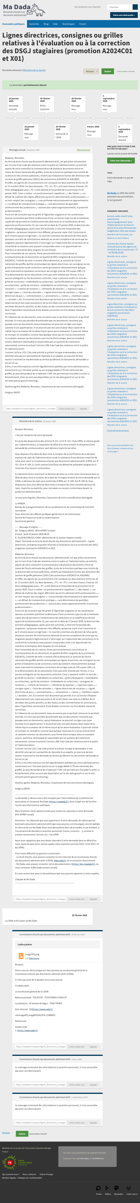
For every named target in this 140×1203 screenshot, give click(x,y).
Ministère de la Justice (34, 70)
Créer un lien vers (67, 408)
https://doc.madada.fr (83, 863)
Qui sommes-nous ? (10, 1174)
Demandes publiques (13, 23)
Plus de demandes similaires (118, 430)
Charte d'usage (46, 1174)
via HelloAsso (98, 1158)
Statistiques (68, 23)
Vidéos (108, 1190)
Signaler (83, 408)
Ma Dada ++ (113, 192)
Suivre (107, 71)
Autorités (34, 23)
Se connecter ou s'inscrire (87, 6)
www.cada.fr (60, 860)
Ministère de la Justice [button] (30, 421)
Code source (132, 1190)
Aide (55, 23)
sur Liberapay (83, 1158)
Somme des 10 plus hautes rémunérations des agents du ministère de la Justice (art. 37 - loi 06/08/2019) (122, 248)
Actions (90, 71)
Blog (46, 23)
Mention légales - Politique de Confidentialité (22, 1177)
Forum (82, 23)
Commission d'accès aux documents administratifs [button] (45, 934)
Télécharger (34, 958)
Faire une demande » (124, 15)
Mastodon (118, 1190)
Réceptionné (83, 149)
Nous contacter (29, 1174)
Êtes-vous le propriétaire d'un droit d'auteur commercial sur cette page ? (120, 448)
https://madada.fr (59, 801)
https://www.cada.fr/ (42, 1009)
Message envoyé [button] (17, 149)
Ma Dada (24, 10)
